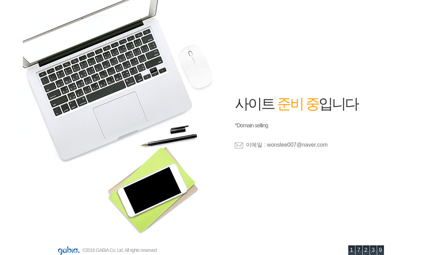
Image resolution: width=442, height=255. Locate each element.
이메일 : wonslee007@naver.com (287, 145)
